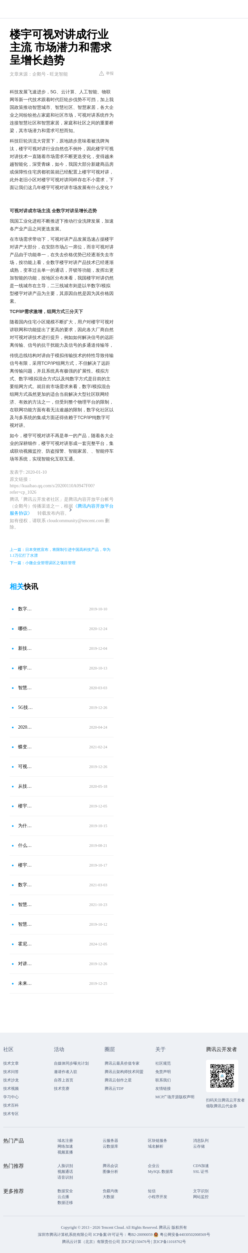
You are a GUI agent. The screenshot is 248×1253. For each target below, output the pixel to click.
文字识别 (201, 1191)
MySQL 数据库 (160, 1171)
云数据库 (110, 1146)
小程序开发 (157, 1197)
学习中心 (11, 1097)
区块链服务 (157, 1140)
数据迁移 (65, 1202)
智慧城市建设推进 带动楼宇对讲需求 (25, 687)
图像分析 (110, 1171)
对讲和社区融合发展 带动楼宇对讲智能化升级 (25, 963)
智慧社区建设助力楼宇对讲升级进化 (25, 924)
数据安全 (65, 1191)
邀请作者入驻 (65, 1071)
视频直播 (65, 1152)
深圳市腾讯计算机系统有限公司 (65, 1234)
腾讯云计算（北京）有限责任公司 (91, 1241)
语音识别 (65, 1177)
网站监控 (201, 1197)
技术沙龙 (11, 1080)
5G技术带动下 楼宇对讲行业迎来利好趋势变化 (25, 707)
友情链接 (163, 1088)
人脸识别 (65, 1166)
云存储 (199, 1146)
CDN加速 (201, 1166)
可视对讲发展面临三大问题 (25, 766)
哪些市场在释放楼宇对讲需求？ (25, 628)
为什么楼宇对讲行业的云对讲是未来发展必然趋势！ (25, 825)
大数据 (108, 1197)
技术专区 (11, 1113)
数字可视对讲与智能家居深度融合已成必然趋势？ (25, 608)
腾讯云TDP (114, 1088)
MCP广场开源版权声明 (174, 1097)
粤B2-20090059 (141, 1234)
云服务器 (110, 1140)
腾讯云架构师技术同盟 (124, 1071)
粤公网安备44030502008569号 (185, 1234)
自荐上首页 (63, 1080)
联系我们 (163, 1080)
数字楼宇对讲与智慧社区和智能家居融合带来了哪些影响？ (25, 884)
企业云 (154, 1166)
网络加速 (65, 1146)
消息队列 (201, 1140)
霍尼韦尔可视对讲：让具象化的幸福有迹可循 (25, 944)
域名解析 (155, 1146)
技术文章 (11, 1063)
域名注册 (65, 1140)
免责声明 (163, 1071)
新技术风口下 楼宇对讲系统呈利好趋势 (25, 648)
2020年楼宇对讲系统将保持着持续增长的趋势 (25, 727)
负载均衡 (110, 1191)
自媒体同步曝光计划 (71, 1063)
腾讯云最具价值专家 (122, 1063)
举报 (106, 73)
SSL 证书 (200, 1171)
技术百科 (11, 1105)
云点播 (63, 1197)
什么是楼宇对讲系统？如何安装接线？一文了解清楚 (25, 845)
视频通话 (65, 1171)
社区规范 (163, 1063)
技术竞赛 (61, 1088)
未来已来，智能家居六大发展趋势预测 (25, 983)
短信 (152, 1191)
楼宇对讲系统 (25, 806)
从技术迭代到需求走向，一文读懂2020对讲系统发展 (25, 786)
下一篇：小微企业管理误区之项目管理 (43, 563)
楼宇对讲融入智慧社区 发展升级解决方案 (25, 865)
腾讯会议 (110, 1166)
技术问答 (11, 1071)
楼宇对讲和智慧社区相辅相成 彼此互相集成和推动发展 (25, 668)
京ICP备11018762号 (169, 1241)
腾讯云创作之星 (118, 1080)
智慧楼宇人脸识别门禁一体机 (25, 904)
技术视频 (11, 1088)
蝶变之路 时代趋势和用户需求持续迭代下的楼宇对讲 (25, 746)
